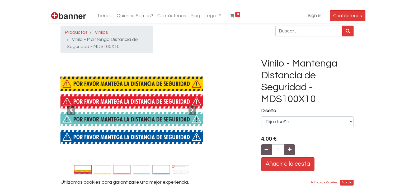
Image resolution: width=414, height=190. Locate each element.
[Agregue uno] (289, 149)
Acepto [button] (347, 182)
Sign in (314, 15)
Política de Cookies (323, 182)
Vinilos (101, 32)
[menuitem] (105, 15)
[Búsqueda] (348, 31)
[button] (71, 110)
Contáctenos (347, 15)
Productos (76, 32)
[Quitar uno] (266, 149)
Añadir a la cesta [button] (288, 164)
